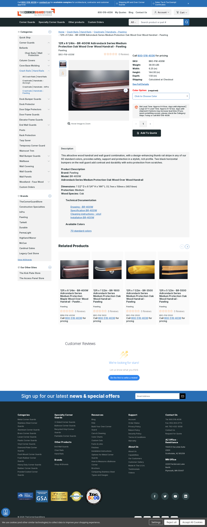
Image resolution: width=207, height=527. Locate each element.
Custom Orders (96, 22)
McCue (23, 243)
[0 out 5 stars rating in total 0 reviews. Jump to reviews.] (116, 54)
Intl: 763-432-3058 (173, 426)
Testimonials (134, 469)
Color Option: (145, 90)
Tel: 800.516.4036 (173, 419)
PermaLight (25, 232)
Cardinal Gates (27, 248)
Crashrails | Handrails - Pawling (33, 92)
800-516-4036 (28, 2)
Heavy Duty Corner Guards (29, 465)
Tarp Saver (25, 140)
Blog (131, 12)
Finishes (95, 447)
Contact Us (141, 12)
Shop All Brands (61, 464)
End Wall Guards (34, 125)
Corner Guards (27, 22)
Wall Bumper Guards (34, 156)
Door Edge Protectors (34, 109)
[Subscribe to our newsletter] (182, 396)
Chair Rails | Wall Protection (37, 54)
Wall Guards (34, 171)
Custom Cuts (97, 440)
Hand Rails (59, 454)
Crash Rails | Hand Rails (34, 70)
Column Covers (34, 60)
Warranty (132, 441)
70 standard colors (81, 230)
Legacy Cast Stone (29, 253)
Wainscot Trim (26, 150)
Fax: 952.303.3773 (173, 423)
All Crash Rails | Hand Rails (35, 76)
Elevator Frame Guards (31, 119)
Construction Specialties (32, 207)
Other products (76, 22)
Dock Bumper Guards (34, 99)
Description (67, 148)
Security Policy (134, 434)
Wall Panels (25, 176)
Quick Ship (25, 37)
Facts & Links (97, 444)
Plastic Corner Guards (27, 440)
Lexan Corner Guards (27, 437)
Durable (23, 227)
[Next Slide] (187, 246)
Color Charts (97, 437)
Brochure (96, 468)
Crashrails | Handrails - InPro (36, 87)
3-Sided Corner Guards (64, 422)
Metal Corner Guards (27, 419)
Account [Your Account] (161, 12)
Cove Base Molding (34, 65)
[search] (186, 22)
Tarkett (23, 222)
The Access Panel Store (31, 278)
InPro (22, 212)
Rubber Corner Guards (28, 468)
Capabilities (133, 455)
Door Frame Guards (29, 114)
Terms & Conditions (137, 437)
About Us (132, 451)
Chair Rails (59, 450)
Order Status (134, 423)
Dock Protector (27, 104)
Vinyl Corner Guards (26, 444)
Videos (131, 473)
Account (132, 419)
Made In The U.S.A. (136, 465)
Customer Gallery (136, 462)
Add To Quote (147, 132)
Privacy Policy (134, 426)
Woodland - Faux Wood (34, 182)
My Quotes (120, 12)
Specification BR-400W (83, 210)
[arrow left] (72, 90)
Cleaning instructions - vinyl (85, 213)
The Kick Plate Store (29, 273)
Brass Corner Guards (27, 433)
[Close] (187, 3)
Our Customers (135, 458)
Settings (156, 522)
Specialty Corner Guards (52, 22)
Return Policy (134, 430)
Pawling (23, 217)
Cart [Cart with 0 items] (181, 12)
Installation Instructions (101, 451)
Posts (22, 130)
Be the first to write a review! (123, 377)
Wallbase (34, 161)
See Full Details (141, 84)
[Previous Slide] (182, 246)
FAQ (93, 423)
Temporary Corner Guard (32, 145)
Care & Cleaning (99, 433)
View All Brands (25, 259)
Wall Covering (26, 166)
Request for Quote (173, 434)
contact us (44, 2)
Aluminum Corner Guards (29, 430)
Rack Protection (27, 135)
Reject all (171, 522)
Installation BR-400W (82, 217)
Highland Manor (27, 238)
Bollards (23, 48)
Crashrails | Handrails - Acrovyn (33, 81)
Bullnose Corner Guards (65, 426)
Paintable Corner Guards (65, 436)
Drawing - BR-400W (81, 206)
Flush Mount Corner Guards (30, 454)
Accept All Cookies (192, 522)
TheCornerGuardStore (30, 201)
